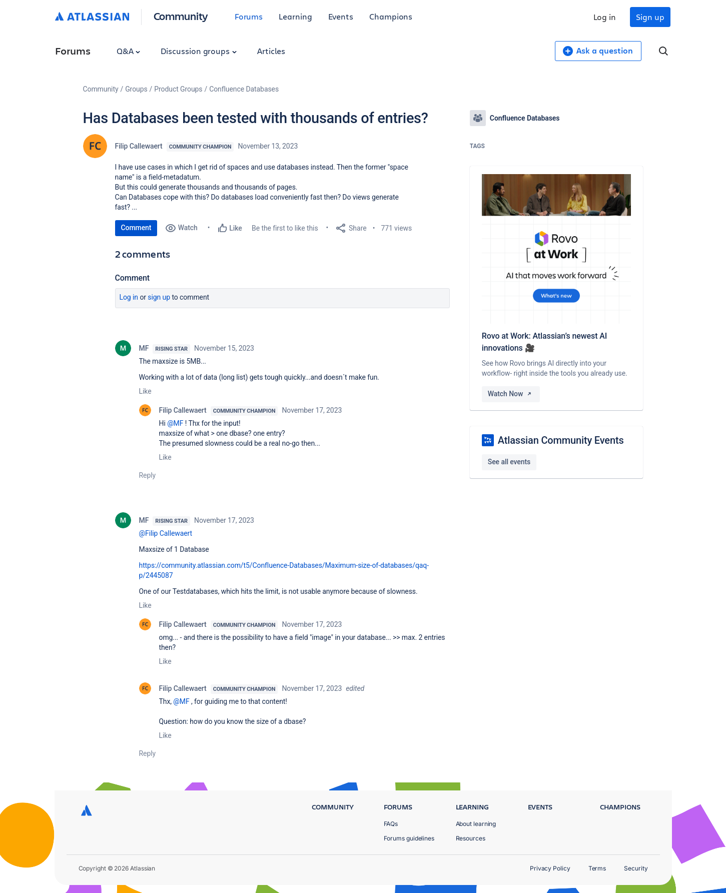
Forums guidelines (409, 838)
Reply (147, 475)
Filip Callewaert (139, 146)
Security (635, 868)
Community (181, 16)
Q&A (129, 51)
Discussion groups (199, 51)
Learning (295, 16)
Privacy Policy (550, 868)
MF (144, 348)
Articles (271, 51)
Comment (136, 228)
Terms (597, 868)
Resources (470, 838)
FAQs (391, 823)
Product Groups (178, 89)
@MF (175, 423)
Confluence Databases (244, 89)
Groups (136, 89)
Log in (604, 17)
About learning (476, 823)
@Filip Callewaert (166, 533)
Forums (249, 16)
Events (341, 16)
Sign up (650, 17)
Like (145, 391)
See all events (509, 462)
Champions (390, 16)
